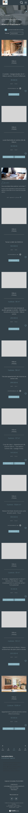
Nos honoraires (11, 805)
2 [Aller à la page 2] (8, 749)
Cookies (17, 807)
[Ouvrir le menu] (26, 2)
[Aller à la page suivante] (25, 746)
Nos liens (19, 806)
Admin (15, 806)
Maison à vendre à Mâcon (10, 764)
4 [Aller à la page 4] (19, 749)
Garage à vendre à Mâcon (10, 768)
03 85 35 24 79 (14, 784)
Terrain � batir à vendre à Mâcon (12, 766)
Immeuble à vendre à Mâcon (11, 770)
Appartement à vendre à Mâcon (12, 762)
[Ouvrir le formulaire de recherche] (21, 2)
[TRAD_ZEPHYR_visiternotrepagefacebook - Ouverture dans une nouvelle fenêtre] (11, 798)
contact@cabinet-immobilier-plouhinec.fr (14, 786)
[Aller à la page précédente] (3, 746)
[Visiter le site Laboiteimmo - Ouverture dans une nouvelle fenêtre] (14, 810)
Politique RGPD (12, 807)
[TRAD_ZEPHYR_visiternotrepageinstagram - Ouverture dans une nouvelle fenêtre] (16, 798)
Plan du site (17, 805)
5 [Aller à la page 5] (25, 749)
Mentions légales (9, 806)
